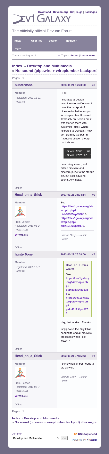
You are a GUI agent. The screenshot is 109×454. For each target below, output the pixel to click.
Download (44, 12)
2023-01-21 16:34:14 (73, 194)
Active (74, 55)
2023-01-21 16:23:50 (73, 85)
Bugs (79, 12)
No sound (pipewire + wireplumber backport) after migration (58, 422)
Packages (91, 12)
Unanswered (88, 55)
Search (53, 40)
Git (72, 12)
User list (36, 40)
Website (23, 235)
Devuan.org (60, 12)
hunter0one (24, 85)
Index (17, 40)
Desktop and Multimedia (49, 66)
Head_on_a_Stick (28, 194)
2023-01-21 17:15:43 (73, 355)
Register (71, 40)
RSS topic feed (87, 434)
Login (17, 48)
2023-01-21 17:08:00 (73, 254)
